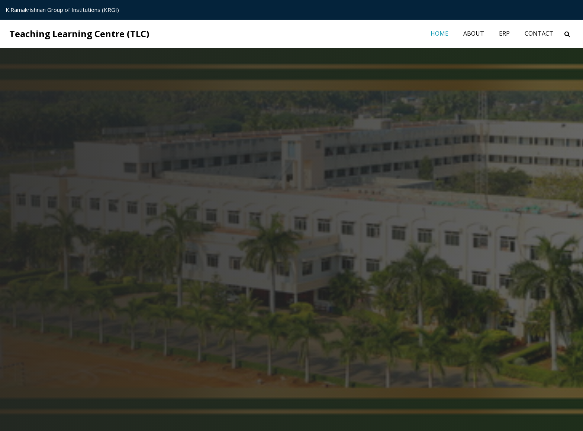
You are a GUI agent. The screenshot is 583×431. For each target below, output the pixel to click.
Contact (539, 33)
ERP (504, 33)
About (473, 33)
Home (443, 33)
